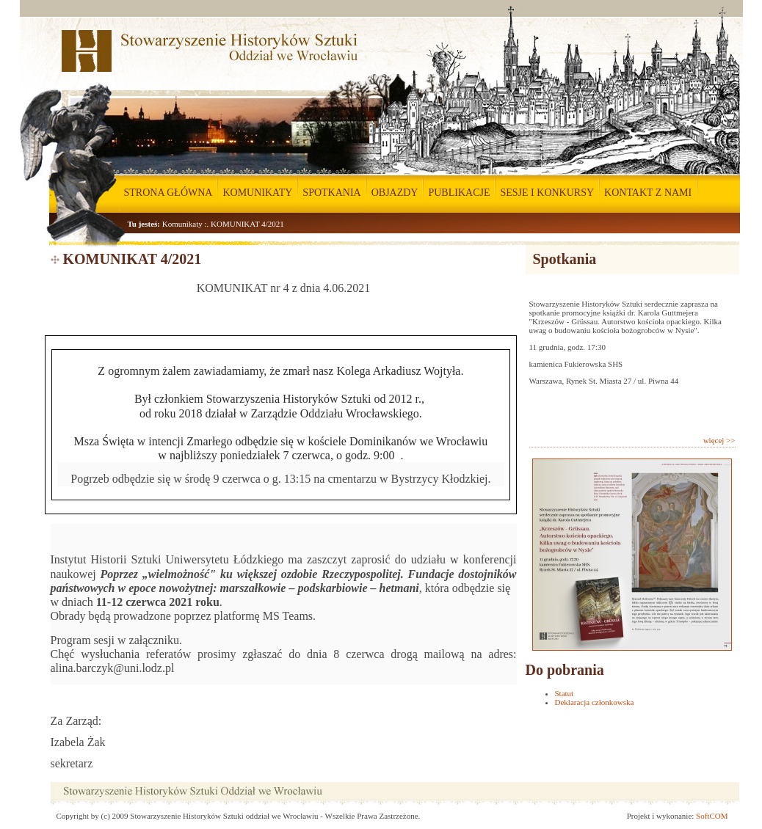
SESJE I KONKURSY (547, 192)
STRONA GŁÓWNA (168, 192)
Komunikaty (182, 223)
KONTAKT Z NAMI (648, 192)
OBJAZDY (394, 192)
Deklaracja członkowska (594, 702)
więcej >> (719, 440)
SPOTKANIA (331, 192)
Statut (564, 693)
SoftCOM (711, 815)
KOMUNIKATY (257, 192)
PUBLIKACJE (459, 192)
